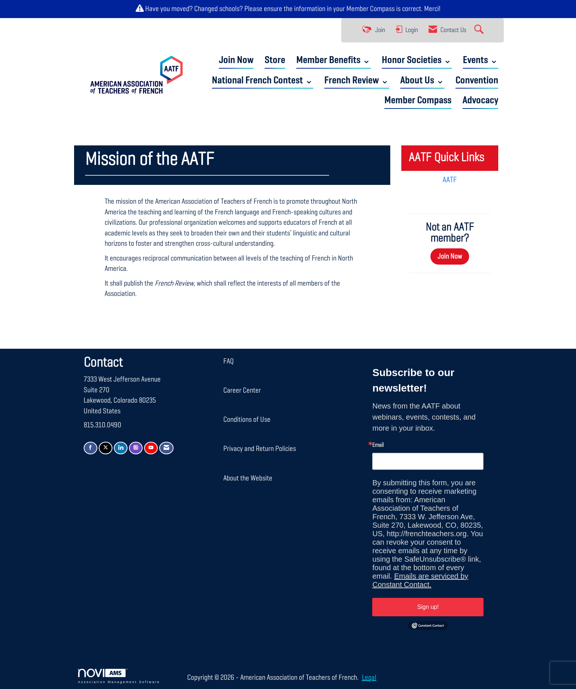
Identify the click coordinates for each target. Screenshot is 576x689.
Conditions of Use (246, 419)
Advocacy (480, 100)
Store (275, 60)
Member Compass (370, 9)
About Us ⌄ (422, 80)
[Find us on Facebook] (90, 448)
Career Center (242, 390)
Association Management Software (119, 676)
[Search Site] (479, 30)
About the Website (247, 478)
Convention (476, 80)
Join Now (236, 60)
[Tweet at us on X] (105, 448)
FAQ (228, 361)
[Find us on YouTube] (151, 448)
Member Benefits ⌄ (333, 60)
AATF (450, 180)
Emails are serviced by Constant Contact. (420, 580)
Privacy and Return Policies (259, 449)
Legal (369, 677)
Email (378, 445)
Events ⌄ (480, 60)
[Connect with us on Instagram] (136, 448)
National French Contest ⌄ (262, 80)
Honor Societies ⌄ (417, 60)
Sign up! (428, 607)
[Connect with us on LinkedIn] (121, 448)
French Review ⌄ (356, 80)
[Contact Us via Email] (166, 448)
